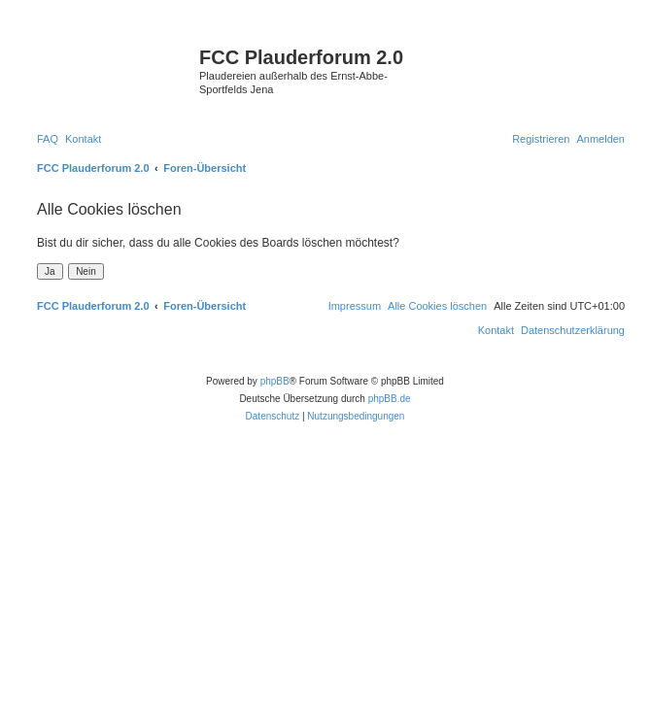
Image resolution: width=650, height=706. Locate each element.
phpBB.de (389, 398)
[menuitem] (47, 139)
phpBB (275, 381)
